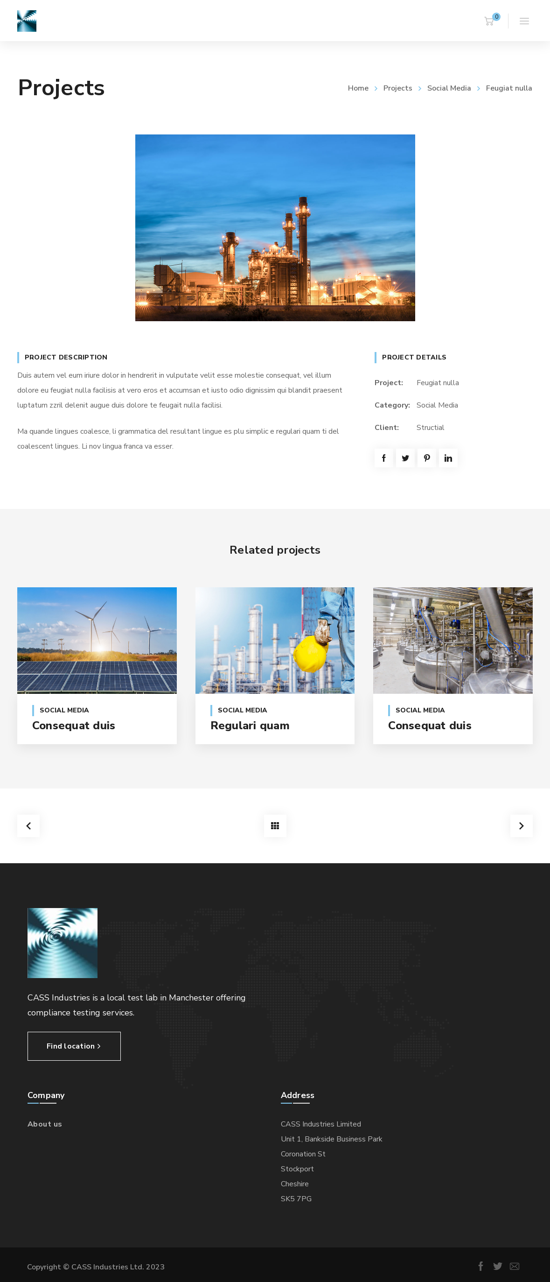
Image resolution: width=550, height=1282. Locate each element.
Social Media (449, 88)
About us (45, 1123)
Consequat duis (74, 725)
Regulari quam (250, 725)
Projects (397, 88)
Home (358, 88)
